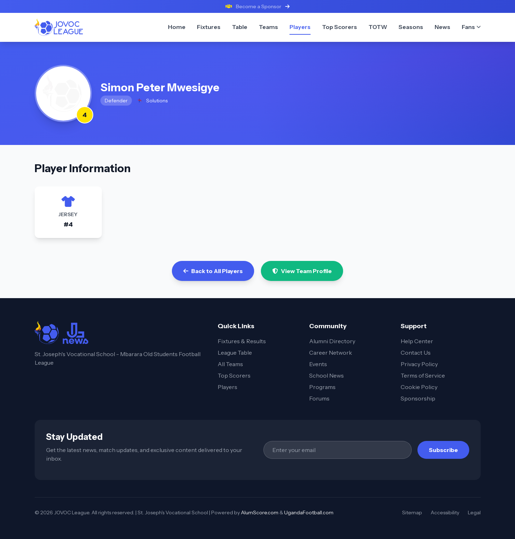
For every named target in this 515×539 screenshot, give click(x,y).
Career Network (330, 352)
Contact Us (416, 352)
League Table (235, 352)
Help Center (417, 341)
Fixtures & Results (242, 341)
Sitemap (412, 512)
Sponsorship (418, 398)
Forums (319, 398)
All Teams (230, 364)
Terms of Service (423, 375)
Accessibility (445, 512)
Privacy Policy (419, 364)
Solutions (152, 100)
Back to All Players (213, 271)
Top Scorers (234, 375)
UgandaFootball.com (308, 512)
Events (318, 364)
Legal (474, 512)
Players (227, 386)
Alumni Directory (332, 341)
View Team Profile (302, 271)
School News (326, 375)
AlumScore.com (259, 512)
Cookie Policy (419, 386)
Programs (322, 386)
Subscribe (443, 449)
